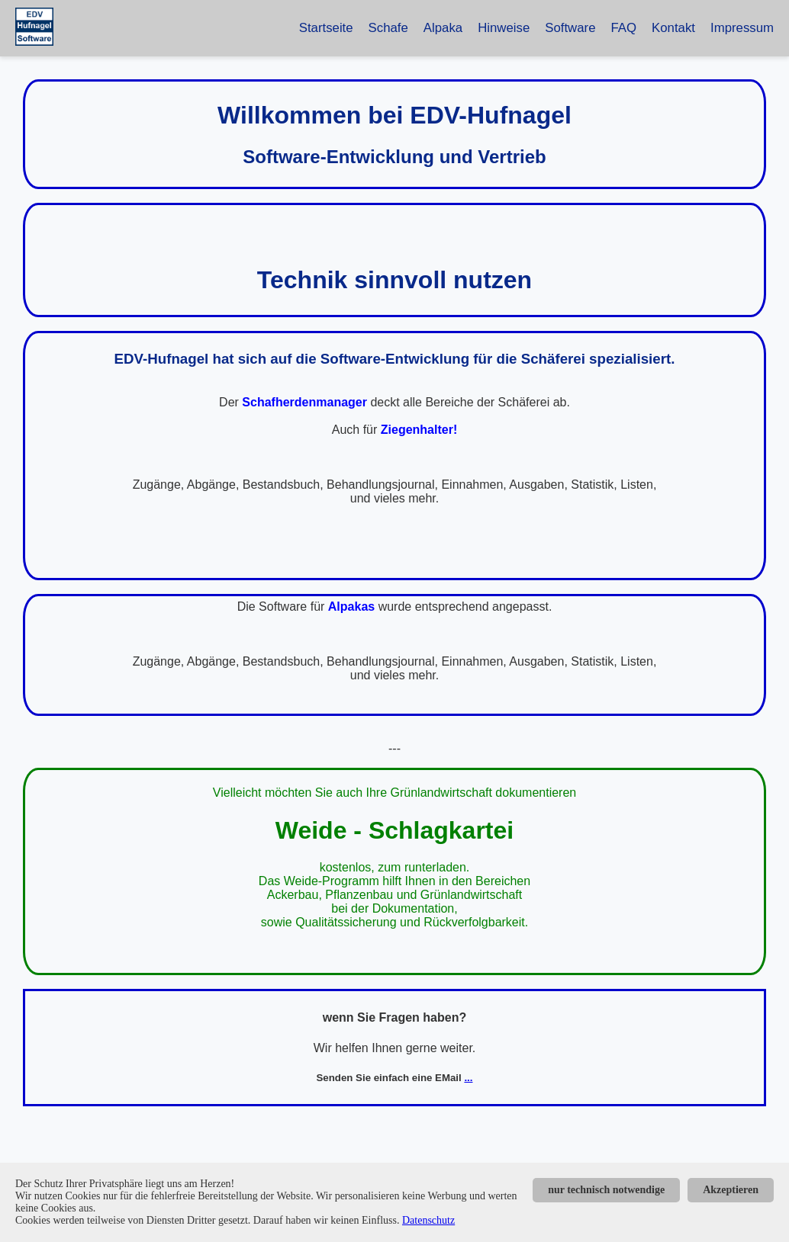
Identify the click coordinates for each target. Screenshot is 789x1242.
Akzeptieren (730, 1189)
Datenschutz (428, 1220)
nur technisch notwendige (606, 1189)
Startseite (326, 28)
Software (570, 28)
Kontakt (673, 28)
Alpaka (442, 28)
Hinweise (504, 28)
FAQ (624, 28)
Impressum (742, 28)
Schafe (388, 28)
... (468, 1077)
